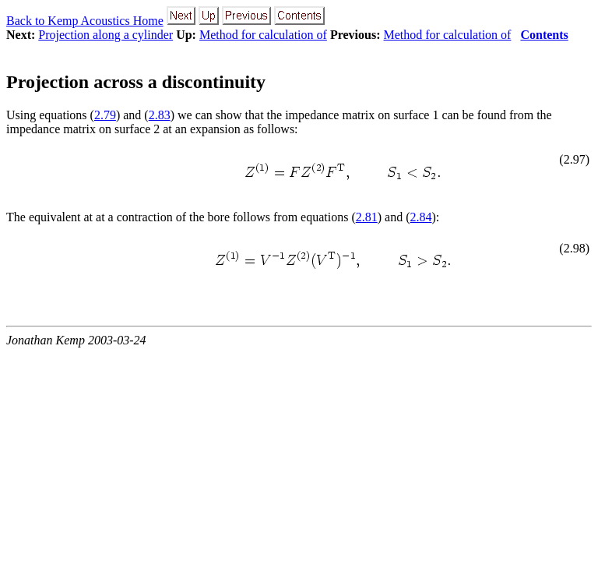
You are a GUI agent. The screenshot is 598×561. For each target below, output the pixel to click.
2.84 (421, 217)
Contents (544, 34)
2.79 (105, 115)
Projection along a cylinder (105, 34)
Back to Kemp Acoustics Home (85, 20)
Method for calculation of (263, 34)
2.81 (367, 217)
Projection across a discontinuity (136, 82)
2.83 (160, 115)
